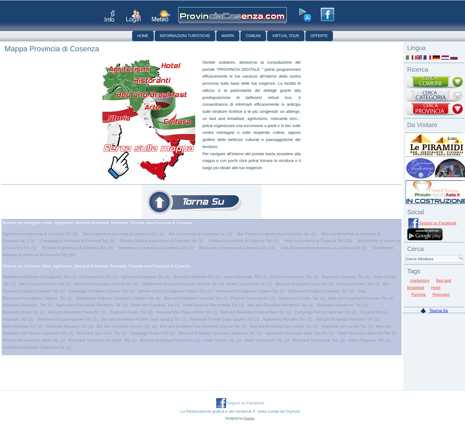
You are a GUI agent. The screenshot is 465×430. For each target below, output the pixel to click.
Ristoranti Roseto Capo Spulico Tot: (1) (224, 319)
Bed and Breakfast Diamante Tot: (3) (361, 298)
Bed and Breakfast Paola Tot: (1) (77, 312)
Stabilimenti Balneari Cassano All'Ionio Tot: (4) (183, 284)
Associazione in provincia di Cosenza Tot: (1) (123, 234)
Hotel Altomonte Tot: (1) (245, 277)
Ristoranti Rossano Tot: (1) (69, 326)
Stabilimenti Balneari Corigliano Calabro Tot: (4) (118, 298)
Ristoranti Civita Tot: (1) (358, 284)
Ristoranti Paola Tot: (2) (131, 312)
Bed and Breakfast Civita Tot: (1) (305, 284)
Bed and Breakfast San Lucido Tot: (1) (284, 326)
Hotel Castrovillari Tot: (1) (249, 284)
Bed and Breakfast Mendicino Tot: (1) (281, 305)
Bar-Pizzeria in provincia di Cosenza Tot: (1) (276, 234)
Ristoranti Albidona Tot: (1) (196, 277)
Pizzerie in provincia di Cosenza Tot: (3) (77, 247)
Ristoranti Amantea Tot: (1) (345, 277)
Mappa (228, 36)
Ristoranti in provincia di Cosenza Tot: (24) (237, 247)
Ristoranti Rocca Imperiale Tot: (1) (67, 319)
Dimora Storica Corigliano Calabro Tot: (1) (175, 291)
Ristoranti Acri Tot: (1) (98, 277)
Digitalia (293, 411)
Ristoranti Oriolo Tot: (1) (23, 312)
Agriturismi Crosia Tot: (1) (302, 298)
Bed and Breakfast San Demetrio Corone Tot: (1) (203, 326)
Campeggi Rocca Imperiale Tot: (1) (326, 312)
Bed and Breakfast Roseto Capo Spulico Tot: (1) (144, 319)
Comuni (253, 36)
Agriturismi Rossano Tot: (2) (287, 319)
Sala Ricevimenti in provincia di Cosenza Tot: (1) (324, 247)
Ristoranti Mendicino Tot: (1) (342, 305)
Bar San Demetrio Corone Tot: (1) (126, 326)
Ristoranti (441, 294)
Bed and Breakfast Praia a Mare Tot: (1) (256, 312)
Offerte (319, 36)
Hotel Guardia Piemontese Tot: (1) (213, 305)
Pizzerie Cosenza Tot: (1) (253, 298)
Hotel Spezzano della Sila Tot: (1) (367, 333)
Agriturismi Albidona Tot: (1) (145, 277)
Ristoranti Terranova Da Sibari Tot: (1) (102, 340)
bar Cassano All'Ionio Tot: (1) (45, 284)
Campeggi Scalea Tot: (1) (152, 333)
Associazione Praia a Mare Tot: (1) (186, 312)
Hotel (435, 287)
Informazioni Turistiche (185, 36)
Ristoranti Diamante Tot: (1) (27, 305)
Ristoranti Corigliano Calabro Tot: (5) (321, 291)
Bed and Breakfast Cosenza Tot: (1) (195, 298)
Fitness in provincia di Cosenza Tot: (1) (243, 240)
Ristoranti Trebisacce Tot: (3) (318, 340)
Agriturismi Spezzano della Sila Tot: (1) (299, 333)
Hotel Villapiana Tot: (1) (369, 340)
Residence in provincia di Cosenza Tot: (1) (156, 247)
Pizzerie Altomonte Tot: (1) (294, 277)
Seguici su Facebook (438, 223)
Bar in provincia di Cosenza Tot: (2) (200, 234)
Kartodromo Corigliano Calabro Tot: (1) (250, 291)
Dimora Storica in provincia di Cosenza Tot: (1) (161, 240)
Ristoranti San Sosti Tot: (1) (101, 333)
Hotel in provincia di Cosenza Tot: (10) (318, 240)
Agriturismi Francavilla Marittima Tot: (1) (91, 305)
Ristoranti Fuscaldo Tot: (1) (155, 305)
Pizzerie (418, 294)
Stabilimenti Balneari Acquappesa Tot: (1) (39, 277)
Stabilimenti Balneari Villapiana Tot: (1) (36, 347)
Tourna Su (438, 310)
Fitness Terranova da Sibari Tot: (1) (33, 340)
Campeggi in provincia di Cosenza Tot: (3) (77, 240)
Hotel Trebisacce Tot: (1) (266, 340)
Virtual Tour (285, 36)
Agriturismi (419, 280)
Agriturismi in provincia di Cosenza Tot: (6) (40, 234)
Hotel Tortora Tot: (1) (222, 340)
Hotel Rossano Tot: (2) (22, 326)
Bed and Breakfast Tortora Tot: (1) (170, 340)
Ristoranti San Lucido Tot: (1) (347, 326)
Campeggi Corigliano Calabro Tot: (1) (101, 291)
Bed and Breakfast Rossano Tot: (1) (347, 319)
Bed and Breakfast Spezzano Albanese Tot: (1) (220, 333)
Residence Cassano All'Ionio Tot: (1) (106, 284)
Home (143, 36)
